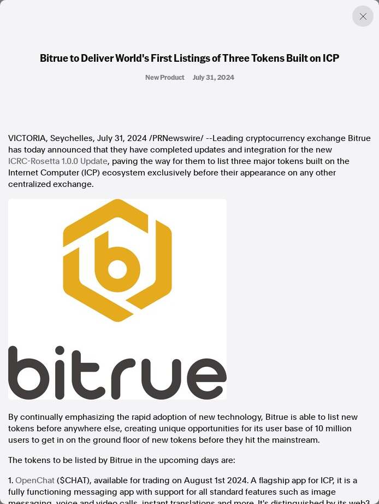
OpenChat (35, 480)
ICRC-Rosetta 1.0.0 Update (58, 161)
